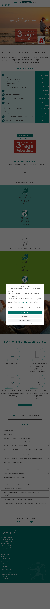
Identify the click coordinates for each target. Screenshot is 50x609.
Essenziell (11, 307)
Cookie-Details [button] (18, 323)
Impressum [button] (32, 323)
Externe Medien (36, 307)
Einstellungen (18, 304)
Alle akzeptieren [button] (25, 312)
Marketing (27, 307)
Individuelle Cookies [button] (25, 320)
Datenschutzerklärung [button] (25, 323)
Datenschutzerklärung (22, 302)
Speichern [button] (25, 316)
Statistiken (19, 307)
